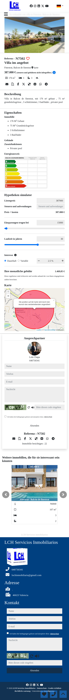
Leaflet (39, 330)
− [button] (8, 296)
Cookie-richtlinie (55, 688)
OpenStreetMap (49, 330)
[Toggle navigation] (5, 14)
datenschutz (48, 417)
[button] (5, 494)
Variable (24, 261)
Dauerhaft (11, 261)
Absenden (34, 425)
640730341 (34, 360)
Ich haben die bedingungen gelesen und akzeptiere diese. (29, 417)
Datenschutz (42, 688)
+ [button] (8, 292)
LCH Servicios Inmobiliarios (24, 688)
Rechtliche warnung (23, 691)
